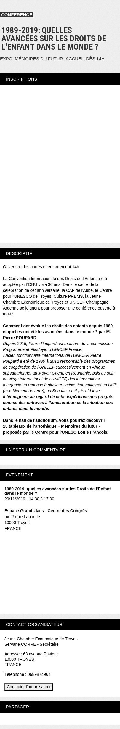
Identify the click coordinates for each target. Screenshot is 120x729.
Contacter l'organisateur (29, 686)
